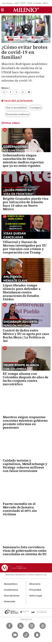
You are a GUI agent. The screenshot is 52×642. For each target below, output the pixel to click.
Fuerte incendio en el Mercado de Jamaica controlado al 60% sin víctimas (20, 509)
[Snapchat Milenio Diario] (37, 635)
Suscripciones (12, 595)
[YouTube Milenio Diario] (15, 635)
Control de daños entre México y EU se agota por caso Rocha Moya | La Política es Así (26, 335)
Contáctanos (11, 589)
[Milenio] (26, 9)
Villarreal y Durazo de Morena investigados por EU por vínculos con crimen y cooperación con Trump (24, 247)
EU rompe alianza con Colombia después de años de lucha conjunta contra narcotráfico (25, 378)
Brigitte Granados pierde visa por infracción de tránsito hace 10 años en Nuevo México (25, 203)
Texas (29, 3)
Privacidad (35, 589)
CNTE (22, 3)
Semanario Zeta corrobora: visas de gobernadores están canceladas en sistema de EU (25, 550)
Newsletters (10, 584)
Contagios (35, 107)
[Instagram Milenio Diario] (31, 626)
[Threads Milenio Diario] (43, 626)
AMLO (45, 3)
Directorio (35, 584)
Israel (16, 3)
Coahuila (37, 3)
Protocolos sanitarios (17, 114)
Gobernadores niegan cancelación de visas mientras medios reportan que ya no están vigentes (23, 160)
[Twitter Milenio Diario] (20, 626)
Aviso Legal (36, 595)
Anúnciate (9, 601)
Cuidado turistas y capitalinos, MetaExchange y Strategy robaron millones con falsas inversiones (25, 465)
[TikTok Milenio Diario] (26, 635)
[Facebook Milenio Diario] (9, 626)
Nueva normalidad (16, 107)
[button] (2, 11)
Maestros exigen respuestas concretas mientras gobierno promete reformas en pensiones (25, 422)
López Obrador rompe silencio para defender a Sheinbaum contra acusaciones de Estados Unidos (21, 292)
